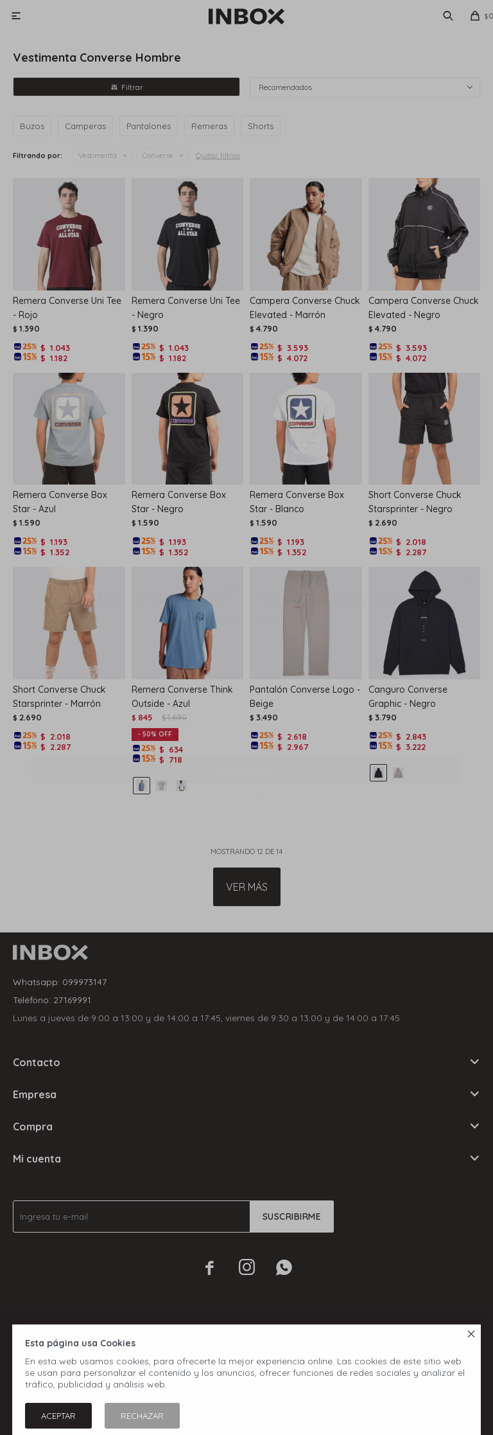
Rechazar (142, 1416)
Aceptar (58, 1416)
